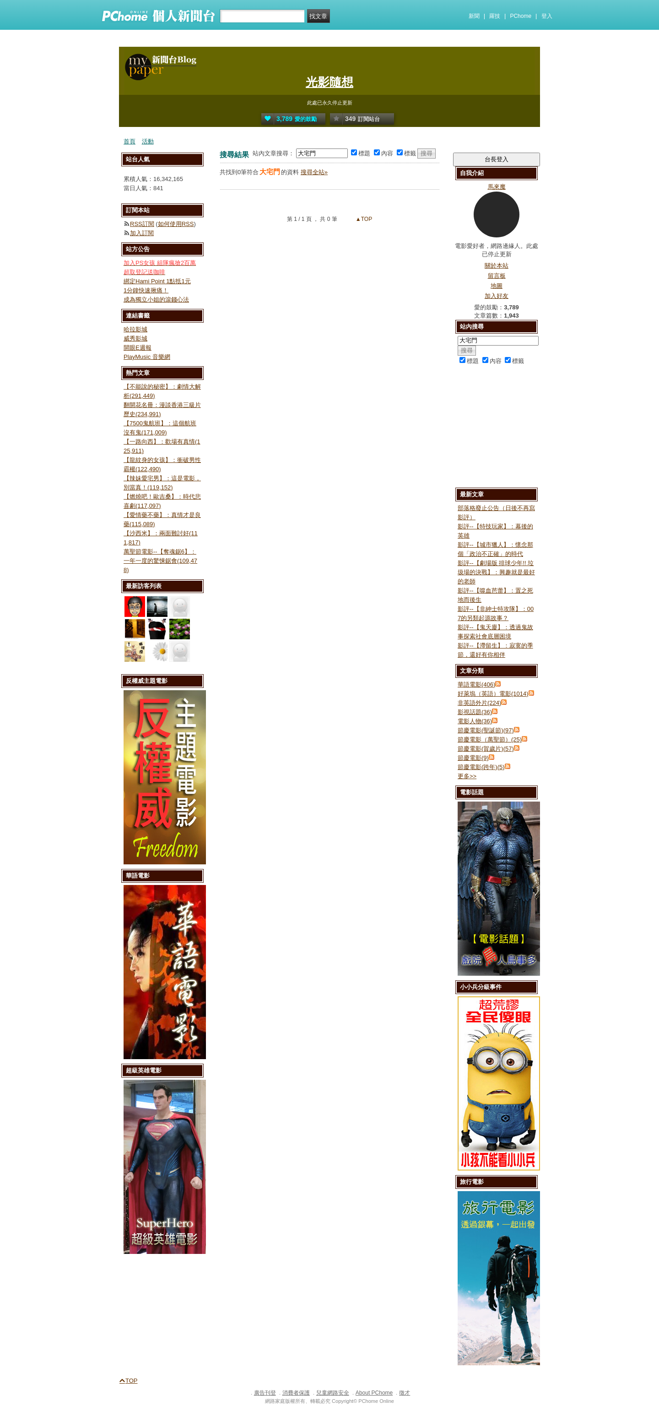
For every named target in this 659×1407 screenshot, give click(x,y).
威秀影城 (135, 338)
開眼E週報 (137, 347)
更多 (467, 776)
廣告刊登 (265, 1393)
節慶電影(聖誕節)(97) (486, 730)
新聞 (474, 16)
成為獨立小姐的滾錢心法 (156, 299)
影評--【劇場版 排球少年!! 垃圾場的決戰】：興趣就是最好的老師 (496, 572)
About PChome (374, 1393)
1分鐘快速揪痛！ (146, 290)
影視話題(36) (475, 712)
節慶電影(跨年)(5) (481, 767)
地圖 (496, 285)
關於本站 (496, 265)
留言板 (497, 275)
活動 (148, 141)
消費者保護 (296, 1393)
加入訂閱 (142, 233)
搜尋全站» (314, 172)
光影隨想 (329, 82)
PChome (520, 16)
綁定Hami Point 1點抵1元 (157, 281)
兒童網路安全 (332, 1393)
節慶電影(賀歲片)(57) (486, 748)
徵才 (404, 1393)
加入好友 (496, 295)
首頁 (129, 141)
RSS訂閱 (142, 223)
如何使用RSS (176, 223)
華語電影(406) (476, 684)
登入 (546, 16)
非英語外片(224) (479, 702)
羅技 (494, 16)
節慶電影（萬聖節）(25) (490, 739)
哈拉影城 (135, 329)
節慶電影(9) (473, 757)
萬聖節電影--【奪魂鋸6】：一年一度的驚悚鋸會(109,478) (160, 560)
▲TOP (363, 219)
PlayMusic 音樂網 (147, 356)
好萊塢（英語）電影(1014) (493, 693)
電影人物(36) (475, 721)
